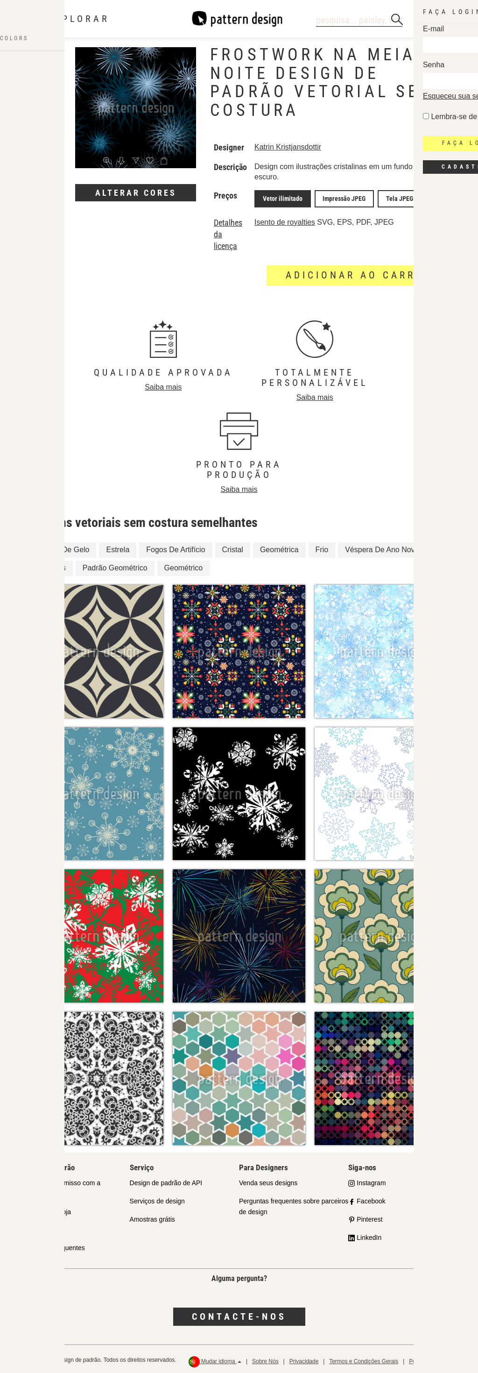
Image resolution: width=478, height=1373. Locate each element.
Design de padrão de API (166, 1180)
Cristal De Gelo (64, 548)
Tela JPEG (386, 197)
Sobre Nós (265, 1359)
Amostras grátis (152, 1217)
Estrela (117, 548)
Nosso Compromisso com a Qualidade (60, 1186)
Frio (322, 548)
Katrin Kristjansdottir (287, 147)
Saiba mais (163, 385)
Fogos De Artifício (175, 548)
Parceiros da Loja (45, 1209)
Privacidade (304, 1359)
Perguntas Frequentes (52, 1246)
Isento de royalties (284, 220)
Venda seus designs (268, 1180)
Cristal (232, 548)
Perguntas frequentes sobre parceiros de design (293, 1204)
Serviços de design (157, 1198)
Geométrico (183, 566)
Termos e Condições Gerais (363, 1359)
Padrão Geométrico (115, 566)
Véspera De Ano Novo (382, 548)
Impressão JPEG (336, 197)
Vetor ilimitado (280, 197)
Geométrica (279, 548)
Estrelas (52, 566)
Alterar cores (135, 193)
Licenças (33, 1227)
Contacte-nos (239, 1314)
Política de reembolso (436, 1359)
